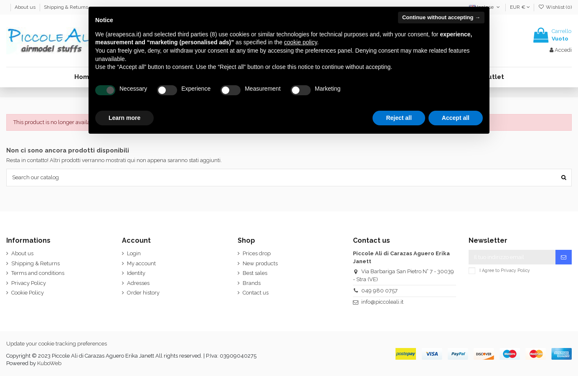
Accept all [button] (455, 117)
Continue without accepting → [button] (441, 17)
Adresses (138, 283)
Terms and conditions (37, 273)
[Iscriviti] (563, 257)
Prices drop (257, 253)
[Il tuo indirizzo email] (512, 257)
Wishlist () (555, 7)
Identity (136, 273)
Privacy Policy (28, 283)
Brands (252, 283)
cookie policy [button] (300, 42)
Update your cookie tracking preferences (56, 343)
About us (26, 7)
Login (134, 253)
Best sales (255, 273)
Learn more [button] (124, 117)
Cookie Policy (27, 293)
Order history (143, 293)
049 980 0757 (379, 290)
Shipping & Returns (66, 7)
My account (141, 263)
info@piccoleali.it (382, 302)
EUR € (520, 7)
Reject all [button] (398, 117)
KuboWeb (49, 363)
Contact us (256, 293)
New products (260, 263)
